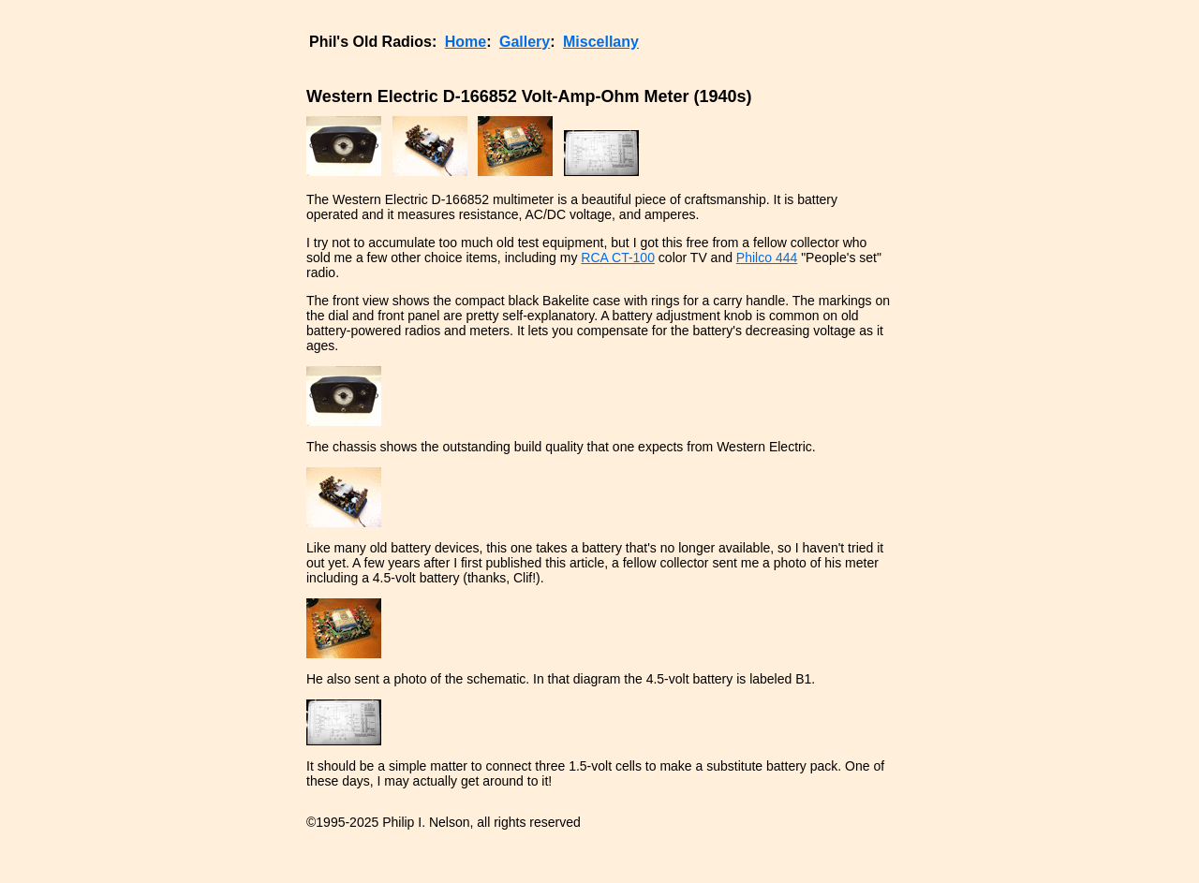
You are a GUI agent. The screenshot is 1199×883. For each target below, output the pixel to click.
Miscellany (601, 42)
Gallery (524, 42)
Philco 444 (766, 257)
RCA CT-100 (618, 257)
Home (465, 42)
